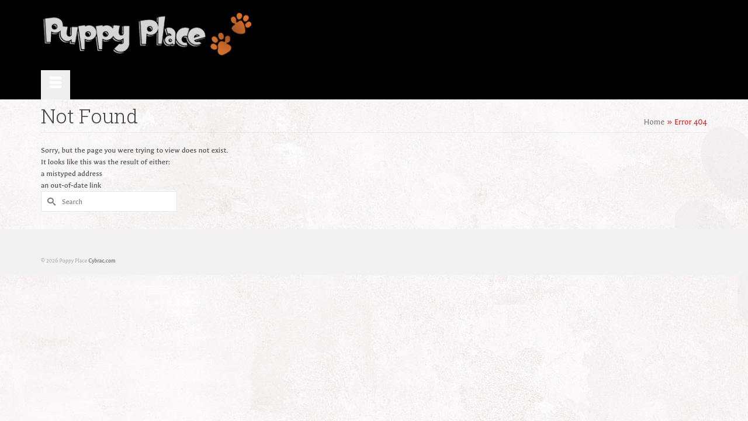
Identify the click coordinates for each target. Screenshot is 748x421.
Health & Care (549, 35)
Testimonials (486, 35)
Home (309, 35)
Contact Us (679, 35)
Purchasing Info (616, 35)
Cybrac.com (101, 231)
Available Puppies (416, 35)
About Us (353, 35)
